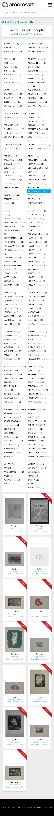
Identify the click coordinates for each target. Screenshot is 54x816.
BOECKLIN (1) (13, 82)
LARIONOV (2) (37, 292)
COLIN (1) (38, 139)
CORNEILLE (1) (39, 144)
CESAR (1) (36, 121)
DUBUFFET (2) (36, 175)
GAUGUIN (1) (36, 214)
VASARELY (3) (37, 448)
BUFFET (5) (12, 102)
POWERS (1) (13, 374)
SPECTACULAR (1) (36, 425)
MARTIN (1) (35, 320)
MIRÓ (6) (10, 343)
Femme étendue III (14, 785)
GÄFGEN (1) (37, 210)
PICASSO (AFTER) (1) (38, 361)
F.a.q (51, 807)
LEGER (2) (36, 300)
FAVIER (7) (12, 195)
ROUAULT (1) (13, 398)
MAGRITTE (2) (13, 316)
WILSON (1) (36, 472)
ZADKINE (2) (33, 479)
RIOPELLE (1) (38, 390)
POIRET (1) (11, 370)
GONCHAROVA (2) (14, 232)
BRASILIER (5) (37, 94)
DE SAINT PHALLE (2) (38, 150)
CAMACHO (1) (13, 105)
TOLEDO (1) (13, 440)
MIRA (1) (34, 339)
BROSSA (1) (35, 98)
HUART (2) (36, 261)
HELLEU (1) (37, 253)
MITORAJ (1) (11, 347)
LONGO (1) (11, 312)
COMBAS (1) (12, 144)
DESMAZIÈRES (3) (38, 168)
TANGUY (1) (35, 433)
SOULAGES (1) (37, 421)
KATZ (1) (10, 277)
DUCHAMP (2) (13, 179)
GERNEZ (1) (12, 218)
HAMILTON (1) (38, 242)
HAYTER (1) (14, 252)
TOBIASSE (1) (36, 436)
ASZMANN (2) (37, 63)
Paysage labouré (15, 571)
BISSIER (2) (35, 78)
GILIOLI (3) (35, 222)
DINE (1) (9, 171)
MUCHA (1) (37, 351)
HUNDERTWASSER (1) (12, 267)
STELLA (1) (35, 429)
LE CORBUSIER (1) (36, 296)
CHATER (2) (14, 129)
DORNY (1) (12, 175)
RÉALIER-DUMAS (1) (12, 388)
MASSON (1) (12, 331)
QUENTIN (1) (13, 378)
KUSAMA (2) (11, 285)
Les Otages (15, 742)
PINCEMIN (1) (15, 366)
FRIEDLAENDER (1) (38, 205)
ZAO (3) (10, 483)
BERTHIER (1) (36, 74)
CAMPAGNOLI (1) (39, 107)
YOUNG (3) (12, 479)
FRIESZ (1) (12, 212)
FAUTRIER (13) (36, 191)
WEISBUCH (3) (37, 468)
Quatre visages (39, 571)
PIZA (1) (36, 366)
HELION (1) (35, 250)
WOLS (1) (8, 476)
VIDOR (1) (10, 456)
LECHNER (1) (13, 300)
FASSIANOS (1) (37, 187)
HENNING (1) (12, 257)
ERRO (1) (37, 183)
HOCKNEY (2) (36, 257)
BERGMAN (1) (37, 70)
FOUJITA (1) (11, 201)
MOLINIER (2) (12, 351)
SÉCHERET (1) (13, 413)
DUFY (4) (10, 183)
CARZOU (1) (35, 113)
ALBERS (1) (11, 47)
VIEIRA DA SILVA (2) (38, 458)
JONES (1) (34, 273)
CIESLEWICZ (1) (38, 129)
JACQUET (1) (36, 269)
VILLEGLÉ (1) (13, 464)
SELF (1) (33, 413)
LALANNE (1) (39, 287)
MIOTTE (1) (11, 339)
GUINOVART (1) (38, 234)
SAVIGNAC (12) (15, 409)
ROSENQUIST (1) (38, 394)
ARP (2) (9, 59)
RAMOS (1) (10, 382)
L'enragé (39, 528)
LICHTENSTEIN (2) (14, 308)
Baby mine (39, 614)
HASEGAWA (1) (14, 246)
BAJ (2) (34, 67)
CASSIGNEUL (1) (14, 119)
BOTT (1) (11, 90)
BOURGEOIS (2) (38, 90)
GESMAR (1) (36, 218)
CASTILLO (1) (36, 117)
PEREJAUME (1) (35, 355)
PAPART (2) (11, 355)
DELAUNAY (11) (13, 160)
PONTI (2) (34, 370)
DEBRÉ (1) (11, 156)
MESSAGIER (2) (37, 335)
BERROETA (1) (13, 74)
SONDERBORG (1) (13, 423)
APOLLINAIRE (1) (39, 53)
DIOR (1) (35, 171)
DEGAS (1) (35, 156)
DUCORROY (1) (37, 179)
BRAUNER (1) (12, 98)
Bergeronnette (39, 656)
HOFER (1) (10, 261)
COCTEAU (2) (36, 133)
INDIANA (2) (36, 265)
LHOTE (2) (35, 304)
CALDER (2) (37, 102)
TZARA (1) (11, 444)
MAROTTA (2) (12, 320)
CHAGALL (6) (36, 125)
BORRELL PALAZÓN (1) (37, 84)
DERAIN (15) (12, 168)
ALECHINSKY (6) (38, 47)
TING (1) (11, 436)
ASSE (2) (12, 63)
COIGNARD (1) (13, 137)
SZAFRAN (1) (11, 433)
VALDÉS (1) (36, 444)
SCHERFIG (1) (36, 409)
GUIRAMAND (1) (13, 238)
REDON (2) (35, 386)
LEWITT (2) (10, 304)
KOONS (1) (10, 281)
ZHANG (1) (36, 483)
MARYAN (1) (38, 326)
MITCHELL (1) (36, 343)
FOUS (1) (34, 199)
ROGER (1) (12, 394)
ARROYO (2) (37, 59)
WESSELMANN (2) (14, 472)
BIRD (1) (9, 78)
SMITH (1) (34, 417)
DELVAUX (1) (11, 164)
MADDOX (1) (34, 312)
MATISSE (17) (12, 335)
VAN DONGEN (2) (14, 448)
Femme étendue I (14, 614)
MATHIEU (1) (37, 331)
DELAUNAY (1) (37, 160)
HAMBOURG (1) (14, 242)
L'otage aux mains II (15, 699)
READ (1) (36, 382)
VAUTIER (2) (13, 452)
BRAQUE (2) (13, 94)
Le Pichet (14, 656)
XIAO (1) (33, 476)
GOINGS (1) (35, 226)
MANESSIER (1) (37, 316)
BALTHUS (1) (9, 70)
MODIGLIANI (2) (36, 347)
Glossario (45, 807)
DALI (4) (11, 148)
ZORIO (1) (36, 487)
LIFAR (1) (34, 308)
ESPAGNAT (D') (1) (14, 189)
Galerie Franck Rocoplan (15, 22)
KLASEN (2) (35, 277)
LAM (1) (10, 292)
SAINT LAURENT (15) (38, 403)
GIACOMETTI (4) (15, 222)
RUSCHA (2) (12, 401)
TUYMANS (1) (36, 440)
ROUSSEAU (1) (37, 398)
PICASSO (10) (12, 359)
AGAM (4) (35, 43)
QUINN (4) (36, 378)
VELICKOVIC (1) (39, 452)
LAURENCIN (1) (13, 296)
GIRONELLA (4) (14, 226)
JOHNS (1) (11, 273)
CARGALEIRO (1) (15, 113)
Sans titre (14, 528)
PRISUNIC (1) (36, 374)
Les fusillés (39, 699)
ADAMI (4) (11, 43)
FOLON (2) (37, 195)
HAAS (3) (35, 238)
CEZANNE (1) (11, 125)
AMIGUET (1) (13, 51)
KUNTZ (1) (36, 281)
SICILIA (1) (13, 417)
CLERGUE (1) (12, 133)
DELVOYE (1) (36, 164)
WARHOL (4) (36, 464)
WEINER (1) (13, 468)
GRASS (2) (35, 230)
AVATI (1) (10, 67)
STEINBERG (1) (12, 429)
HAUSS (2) (37, 246)
